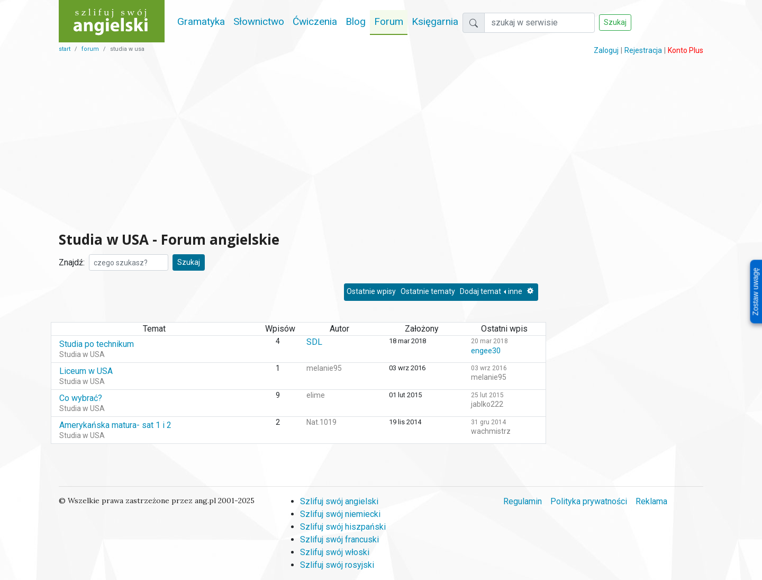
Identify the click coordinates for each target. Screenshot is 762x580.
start (64, 49)
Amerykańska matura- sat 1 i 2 (115, 425)
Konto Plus (685, 50)
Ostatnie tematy (428, 291)
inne (515, 291)
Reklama (651, 501)
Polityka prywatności (588, 501)
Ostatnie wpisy (371, 291)
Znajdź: (72, 262)
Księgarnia (435, 21)
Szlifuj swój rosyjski (337, 565)
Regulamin (522, 501)
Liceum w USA (86, 371)
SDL (314, 342)
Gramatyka (201, 21)
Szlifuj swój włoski (334, 552)
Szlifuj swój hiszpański (343, 527)
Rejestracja (643, 50)
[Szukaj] (539, 23)
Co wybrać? (80, 398)
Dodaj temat (480, 291)
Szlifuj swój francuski (339, 539)
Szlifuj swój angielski (339, 501)
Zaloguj (606, 50)
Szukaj (615, 22)
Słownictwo (258, 21)
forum (90, 49)
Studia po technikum (96, 344)
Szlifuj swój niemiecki (340, 514)
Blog (356, 21)
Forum (388, 21)
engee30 (486, 350)
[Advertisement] (298, 143)
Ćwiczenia (315, 21)
